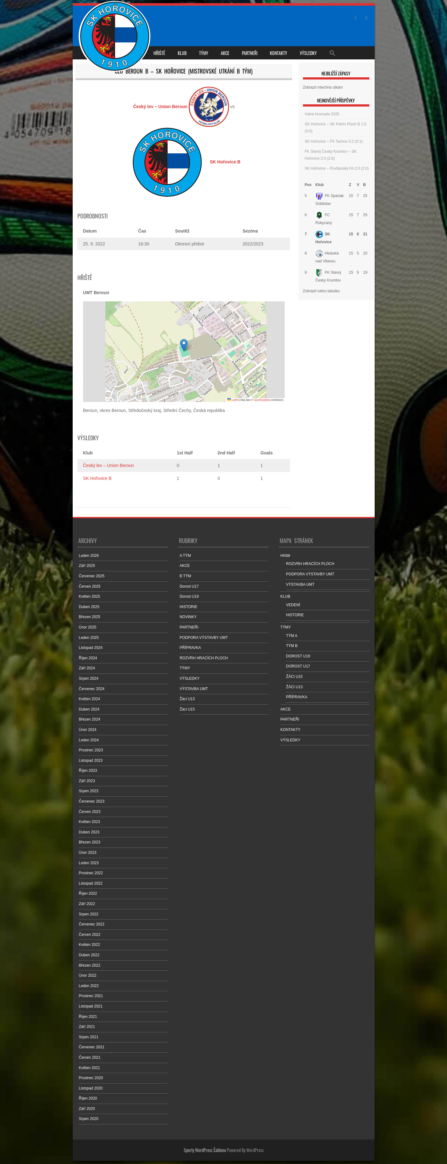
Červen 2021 (90, 1057)
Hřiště (159, 53)
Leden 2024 (89, 740)
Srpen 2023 (88, 791)
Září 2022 (87, 904)
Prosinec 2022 (91, 873)
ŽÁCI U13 (294, 687)
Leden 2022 (89, 986)
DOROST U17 (298, 666)
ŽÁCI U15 (294, 676)
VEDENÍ (293, 605)
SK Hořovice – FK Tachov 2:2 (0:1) (334, 141)
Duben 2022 (89, 955)
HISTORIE (188, 607)
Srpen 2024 (88, 678)
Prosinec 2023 (91, 750)
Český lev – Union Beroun (108, 465)
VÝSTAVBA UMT (194, 689)
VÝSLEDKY (308, 53)
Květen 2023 (89, 822)
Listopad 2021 (91, 1006)
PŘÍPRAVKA (190, 647)
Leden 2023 (89, 863)
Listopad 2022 (91, 883)
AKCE (225, 53)
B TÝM (185, 576)
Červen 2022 (90, 934)
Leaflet (233, 399)
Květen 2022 (89, 944)
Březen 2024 (89, 719)
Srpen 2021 (88, 1037)
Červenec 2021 (91, 1047)
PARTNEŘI (249, 53)
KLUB (182, 53)
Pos (308, 185)
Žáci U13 (187, 699)
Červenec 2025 (91, 576)
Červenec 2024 (91, 689)
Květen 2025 (89, 596)
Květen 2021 (89, 1068)
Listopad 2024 (91, 647)
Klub (320, 185)
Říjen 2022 (88, 893)
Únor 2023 (88, 852)
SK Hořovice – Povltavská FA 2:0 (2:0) (337, 168)
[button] (184, 345)
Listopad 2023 (91, 760)
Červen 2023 (90, 812)
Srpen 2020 (88, 1119)
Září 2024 (87, 668)
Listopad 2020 (91, 1088)
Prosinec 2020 (91, 1078)
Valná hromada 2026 (322, 114)
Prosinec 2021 (91, 996)
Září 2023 (87, 781)
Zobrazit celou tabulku (321, 291)
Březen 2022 (89, 965)
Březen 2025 (89, 617)
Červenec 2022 (91, 924)
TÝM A (291, 636)
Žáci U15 (187, 709)
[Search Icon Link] (332, 52)
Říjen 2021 (88, 1016)
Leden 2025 (89, 637)
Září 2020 (87, 1108)
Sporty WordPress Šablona (205, 1150)
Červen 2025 (90, 586)
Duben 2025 (89, 607)
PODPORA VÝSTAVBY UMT (204, 637)
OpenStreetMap (262, 399)
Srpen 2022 (88, 914)
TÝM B (292, 646)
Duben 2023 (89, 832)
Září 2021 (87, 1026)
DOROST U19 (298, 656)
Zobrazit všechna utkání (323, 87)
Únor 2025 (88, 627)
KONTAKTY (278, 53)
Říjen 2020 (88, 1098)
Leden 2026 (89, 555)
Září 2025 (87, 565)
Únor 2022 (88, 975)
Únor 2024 (88, 730)
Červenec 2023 (91, 801)
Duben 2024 (89, 709)
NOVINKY (188, 617)
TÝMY (203, 53)
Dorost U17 (189, 586)
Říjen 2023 (88, 770)
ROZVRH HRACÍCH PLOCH (204, 658)
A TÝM (185, 555)
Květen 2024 (89, 699)
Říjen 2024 (88, 658)
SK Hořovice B (97, 478)
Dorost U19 (189, 596)
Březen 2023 (89, 842)
